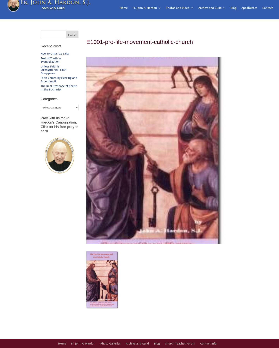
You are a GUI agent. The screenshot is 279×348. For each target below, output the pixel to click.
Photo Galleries (110, 343)
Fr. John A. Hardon (145, 8)
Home (124, 8)
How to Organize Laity (55, 53)
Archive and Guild (210, 8)
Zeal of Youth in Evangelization (51, 60)
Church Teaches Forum (180, 343)
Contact (267, 8)
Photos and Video (177, 8)
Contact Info (208, 343)
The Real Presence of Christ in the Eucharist (59, 87)
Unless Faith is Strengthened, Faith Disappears (53, 70)
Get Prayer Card (59, 181)
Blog (233, 8)
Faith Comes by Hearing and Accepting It (59, 79)
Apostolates (249, 8)
